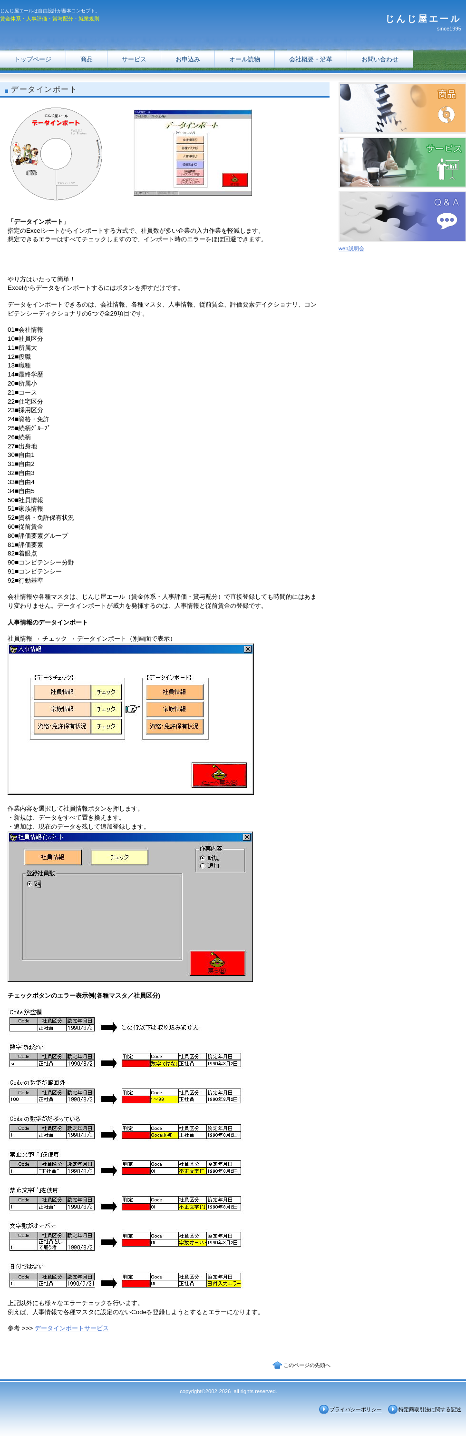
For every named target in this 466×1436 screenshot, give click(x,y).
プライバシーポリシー (356, 1409)
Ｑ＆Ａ (402, 216)
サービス (134, 59)
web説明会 (351, 248)
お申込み (187, 59)
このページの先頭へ (306, 1365)
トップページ (32, 59)
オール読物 (244, 59)
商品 (86, 59)
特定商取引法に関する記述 (429, 1409)
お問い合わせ (379, 59)
